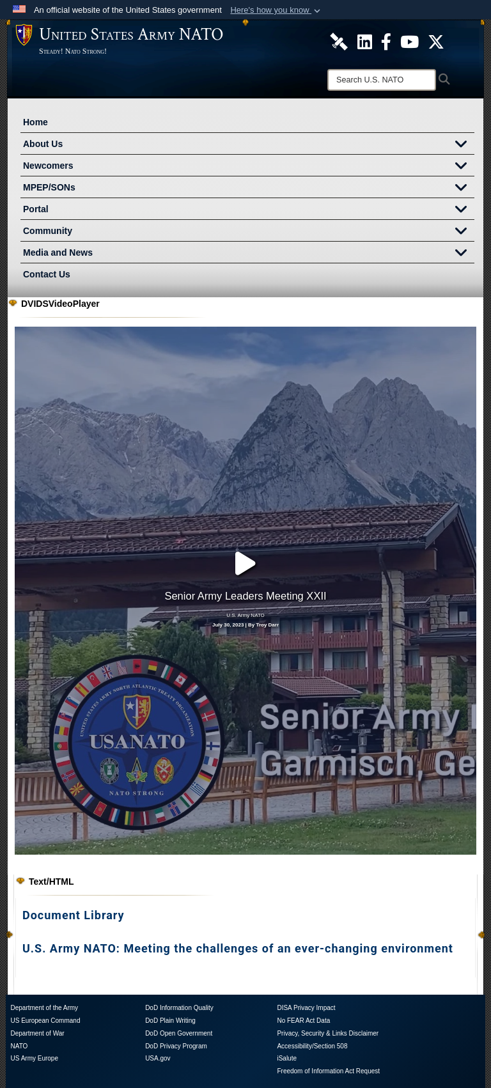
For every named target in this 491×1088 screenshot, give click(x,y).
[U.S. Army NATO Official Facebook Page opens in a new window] (386, 41)
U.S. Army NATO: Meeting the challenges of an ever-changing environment (237, 875)
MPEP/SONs (248, 189)
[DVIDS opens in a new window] (181, 1048)
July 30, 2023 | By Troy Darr (245, 588)
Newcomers (248, 167)
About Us (248, 145)
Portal (248, 210)
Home (35, 122)
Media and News (248, 254)
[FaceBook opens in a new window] (277, 1051)
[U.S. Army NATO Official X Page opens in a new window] (436, 41)
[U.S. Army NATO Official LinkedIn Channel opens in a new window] (364, 41)
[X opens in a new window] (245, 1051)
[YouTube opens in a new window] (309, 1051)
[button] (276, 10)
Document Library (73, 841)
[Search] (381, 80)
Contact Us (46, 274)
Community (248, 232)
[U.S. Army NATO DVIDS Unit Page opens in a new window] (338, 41)
